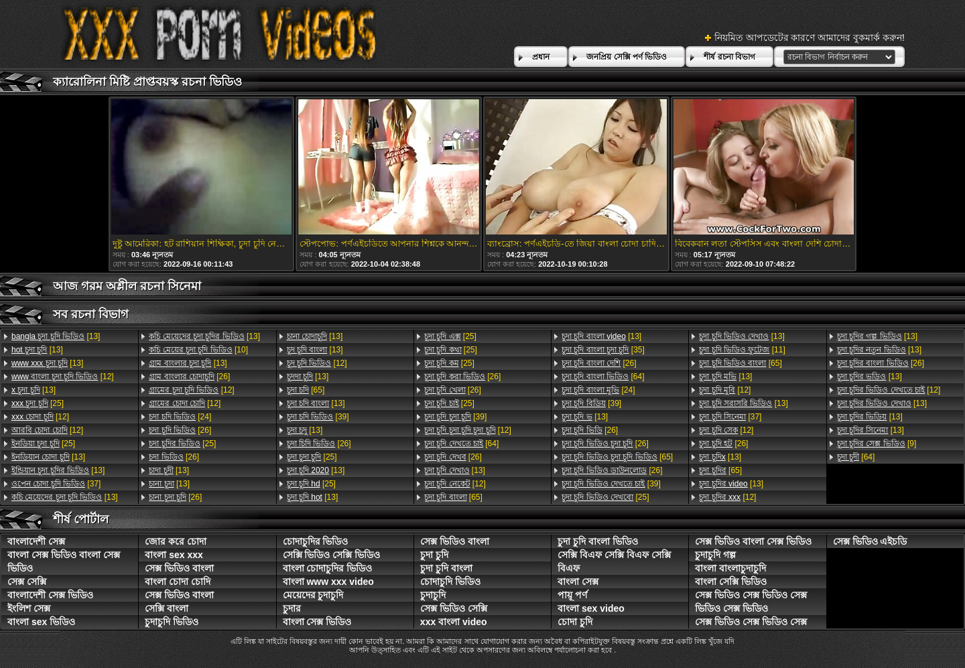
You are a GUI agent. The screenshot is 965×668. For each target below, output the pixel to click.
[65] (306, 390)
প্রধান (541, 57)
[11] (742, 349)
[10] (198, 349)
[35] (603, 349)
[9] (877, 443)
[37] (56, 483)
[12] (62, 376)
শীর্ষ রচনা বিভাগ (729, 57)
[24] (180, 416)
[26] (189, 376)
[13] (55, 336)
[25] (37, 403)
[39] (318, 416)
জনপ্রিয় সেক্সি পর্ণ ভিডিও (626, 57)
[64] (461, 443)
